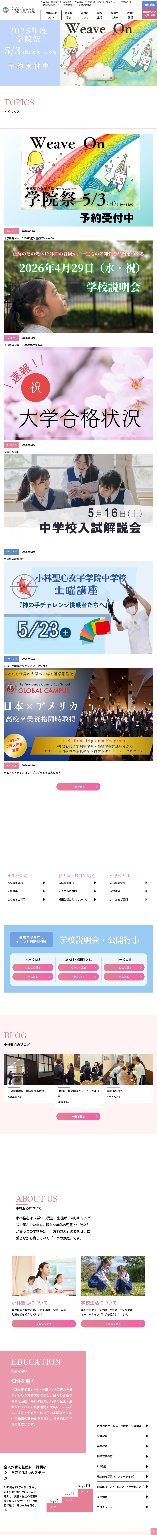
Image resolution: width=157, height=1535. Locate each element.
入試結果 (12, 363)
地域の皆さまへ (19, 1441)
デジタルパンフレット (22, 1429)
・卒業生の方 (125, 1)
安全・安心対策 (19, 1391)
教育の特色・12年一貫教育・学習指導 (119, 903)
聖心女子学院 (68, 1483)
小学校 (87, 1371)
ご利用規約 (16, 1453)
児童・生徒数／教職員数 (23, 1383)
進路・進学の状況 (54, 1427)
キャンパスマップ (124, 1391)
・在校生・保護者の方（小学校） (56, 1)
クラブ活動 (121, 1375)
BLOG (118, 1417)
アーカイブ (16, 1395)
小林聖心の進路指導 (55, 1431)
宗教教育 (102, 913)
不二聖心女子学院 (91, 1483)
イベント (98, 124)
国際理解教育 (105, 933)
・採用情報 (67, 4)
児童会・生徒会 (123, 1379)
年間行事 (120, 1371)
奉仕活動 (102, 974)
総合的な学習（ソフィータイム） (116, 954)
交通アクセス (85, 4)
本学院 (85, 1505)
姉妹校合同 (68, 1515)
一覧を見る (78, 259)
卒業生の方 (121, 1441)
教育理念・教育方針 (21, 1371)
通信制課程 (130, 15)
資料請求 (149, 5)
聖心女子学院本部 (135, 1488)
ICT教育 (101, 943)
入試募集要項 (15, 355)
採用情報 (15, 1445)
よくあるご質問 (16, 372)
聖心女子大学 (47, 1483)
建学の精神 (16, 1367)
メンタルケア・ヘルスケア (129, 1399)
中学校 (87, 1379)
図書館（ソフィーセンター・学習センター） (121, 964)
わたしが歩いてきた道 (22, 1425)
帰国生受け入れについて (73, 372)
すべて (21, 124)
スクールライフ (123, 1367)
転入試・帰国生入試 (94, 1375)
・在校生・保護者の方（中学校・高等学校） (95, 1)
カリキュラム (105, 984)
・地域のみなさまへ (50, 4)
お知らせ (59, 124)
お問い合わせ (52, 1451)
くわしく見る (33, 440)
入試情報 (136, 124)
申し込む (33, 449)
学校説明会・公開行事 (93, 1411)
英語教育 (102, 923)
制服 (117, 1395)
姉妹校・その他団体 (21, 1387)
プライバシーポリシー (22, 1457)
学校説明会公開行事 (149, 13)
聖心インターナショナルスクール (126, 1483)
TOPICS (119, 1413)
